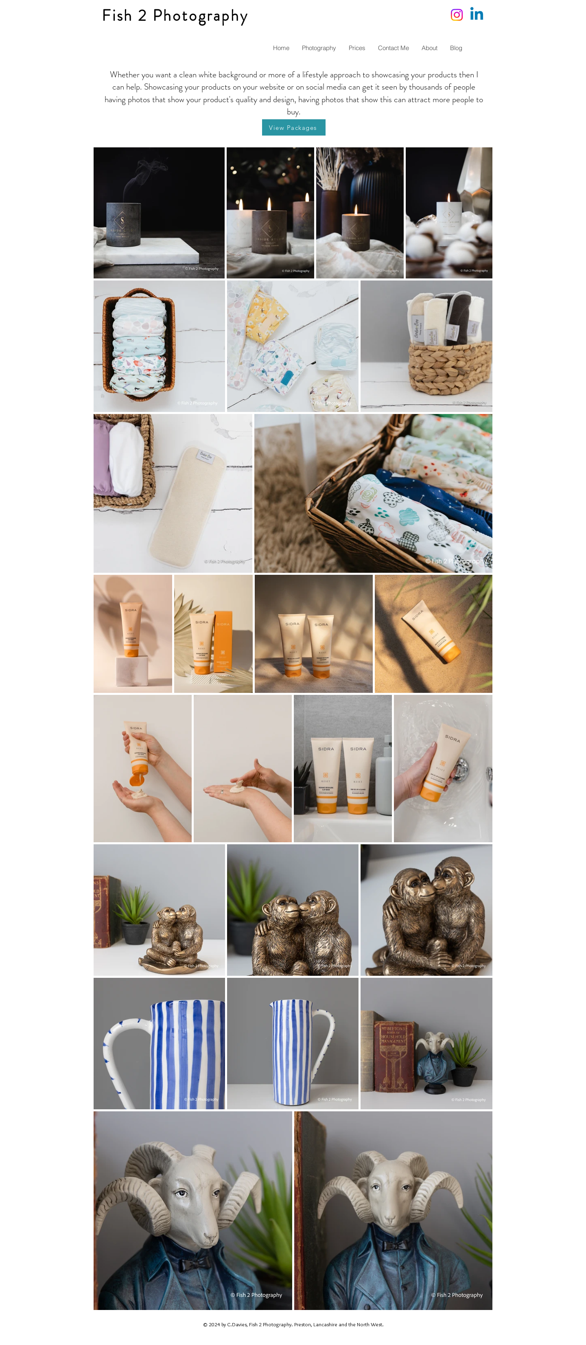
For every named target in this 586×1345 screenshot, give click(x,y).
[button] (318, 48)
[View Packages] (294, 127)
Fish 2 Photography (175, 15)
